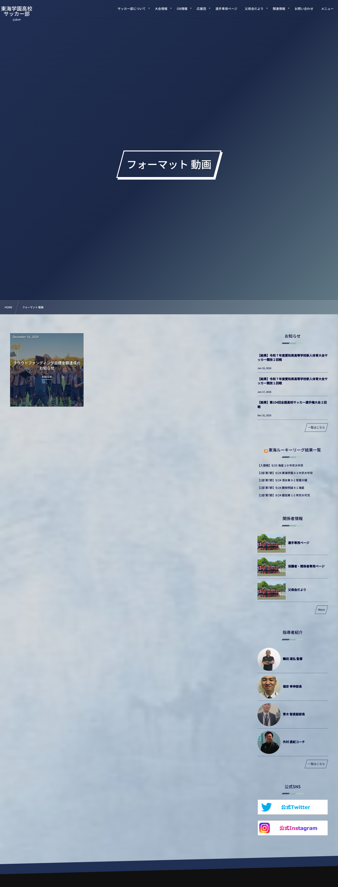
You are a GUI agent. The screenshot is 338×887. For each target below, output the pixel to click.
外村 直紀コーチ (294, 742)
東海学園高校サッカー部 (22, 11)
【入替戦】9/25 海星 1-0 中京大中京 (280, 465)
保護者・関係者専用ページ (306, 566)
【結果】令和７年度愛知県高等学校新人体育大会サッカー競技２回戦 (292, 357)
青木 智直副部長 (294, 714)
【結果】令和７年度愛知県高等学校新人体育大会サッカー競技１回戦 (292, 381)
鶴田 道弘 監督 (293, 658)
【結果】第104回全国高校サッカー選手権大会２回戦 (292, 404)
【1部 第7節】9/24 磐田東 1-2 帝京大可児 (283, 495)
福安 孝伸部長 (292, 686)
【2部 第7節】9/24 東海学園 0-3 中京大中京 (285, 473)
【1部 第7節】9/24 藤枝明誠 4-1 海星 (280, 488)
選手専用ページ (298, 542)
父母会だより (297, 589)
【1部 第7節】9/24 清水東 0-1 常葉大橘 (282, 480)
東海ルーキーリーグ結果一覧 (295, 450)
